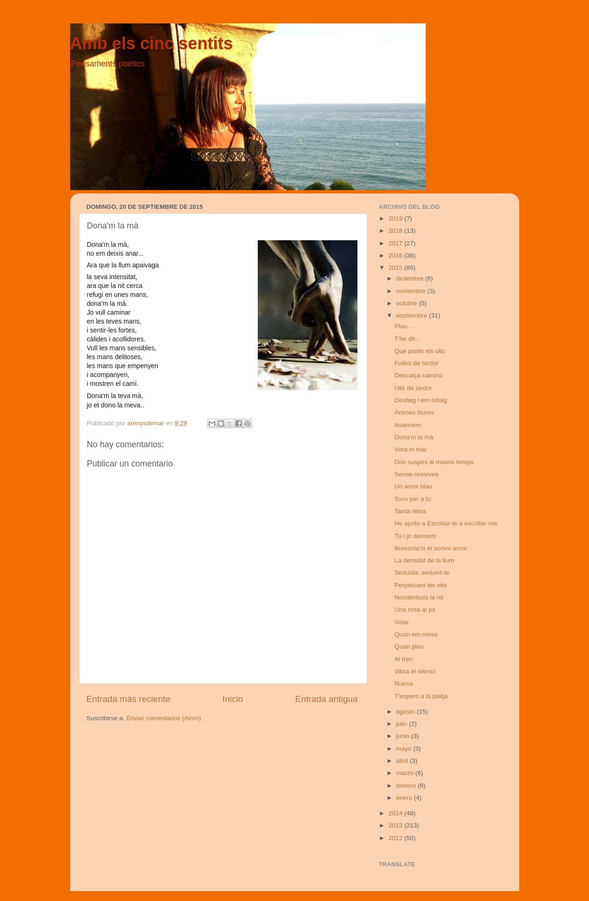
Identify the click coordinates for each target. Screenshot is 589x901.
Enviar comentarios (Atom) (163, 718)
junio (403, 735)
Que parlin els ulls (419, 350)
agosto (406, 711)
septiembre (412, 315)
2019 (396, 218)
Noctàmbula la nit (418, 597)
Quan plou (408, 646)
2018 (396, 230)
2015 (396, 267)
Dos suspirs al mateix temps (433, 461)
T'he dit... (407, 338)
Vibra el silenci (414, 671)
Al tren (403, 659)
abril (403, 760)
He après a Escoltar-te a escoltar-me (445, 523)
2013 (396, 825)
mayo (405, 748)
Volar (401, 622)
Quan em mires (415, 634)
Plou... (403, 326)
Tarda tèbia (410, 511)
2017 (396, 243)
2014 (396, 813)
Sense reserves (416, 474)
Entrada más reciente (129, 699)
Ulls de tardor (413, 387)
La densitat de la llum (424, 560)
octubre (407, 303)
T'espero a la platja (421, 696)
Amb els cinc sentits (151, 43)
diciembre (410, 278)
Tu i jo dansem (415, 535)
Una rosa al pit (414, 609)
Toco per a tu (412, 498)
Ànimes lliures (414, 412)
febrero (407, 785)
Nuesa (403, 683)
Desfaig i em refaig (420, 400)
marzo (405, 772)
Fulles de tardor (416, 363)
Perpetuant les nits (420, 585)
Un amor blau (413, 486)
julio (402, 723)
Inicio (233, 699)
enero (405, 797)
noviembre (412, 291)
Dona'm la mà (413, 437)
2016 (396, 255)
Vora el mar (410, 449)
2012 (396, 838)
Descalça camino (418, 375)
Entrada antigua (326, 699)
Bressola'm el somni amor (430, 548)
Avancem (407, 424)
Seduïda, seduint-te (421, 572)
